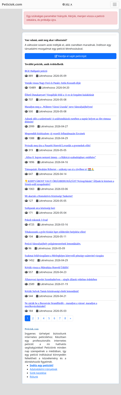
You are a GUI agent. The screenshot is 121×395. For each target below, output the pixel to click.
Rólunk (34, 376)
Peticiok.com (12, 4)
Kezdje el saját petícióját (70, 56)
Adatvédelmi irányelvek (43, 369)
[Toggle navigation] (114, 4)
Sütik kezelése (38, 373)
